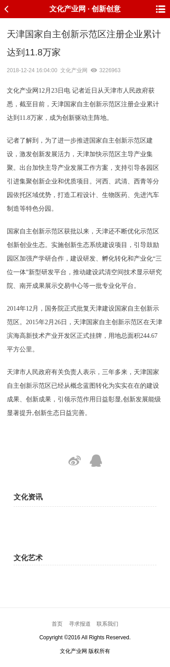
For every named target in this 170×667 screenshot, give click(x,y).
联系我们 (107, 624)
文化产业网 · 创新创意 (85, 9)
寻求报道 (80, 624)
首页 (57, 624)
